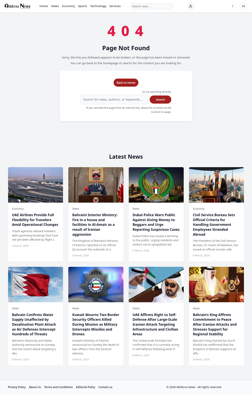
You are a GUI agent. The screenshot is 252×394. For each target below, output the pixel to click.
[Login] (190, 6)
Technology (98, 6)
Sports (82, 6)
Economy (68, 6)
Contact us (105, 387)
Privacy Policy (17, 387)
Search (160, 99)
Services (115, 6)
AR (243, 6)
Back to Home (126, 82)
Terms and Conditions (58, 387)
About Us (35, 387)
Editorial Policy (85, 387)
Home (43, 6)
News (55, 6)
